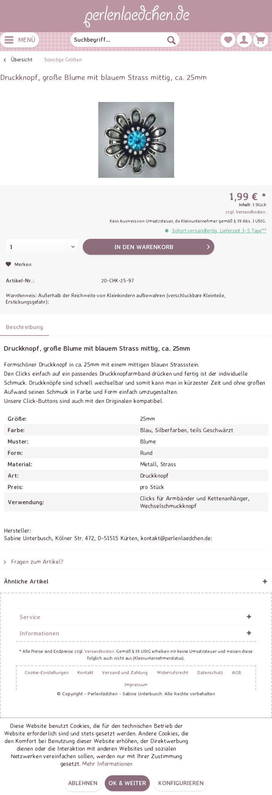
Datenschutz (210, 672)
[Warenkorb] (260, 39)
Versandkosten (99, 651)
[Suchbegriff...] (125, 39)
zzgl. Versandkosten (245, 212)
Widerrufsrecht (172, 672)
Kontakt (85, 672)
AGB (236, 672)
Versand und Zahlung (125, 672)
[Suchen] (171, 39)
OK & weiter (127, 783)
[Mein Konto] (244, 39)
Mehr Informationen (107, 763)
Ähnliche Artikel (26, 581)
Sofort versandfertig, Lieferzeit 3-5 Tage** (219, 230)
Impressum (136, 684)
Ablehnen (82, 783)
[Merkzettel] (228, 39)
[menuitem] (19, 39)
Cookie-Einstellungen (47, 672)
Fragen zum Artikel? (33, 561)
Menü (20, 39)
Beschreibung (24, 327)
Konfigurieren (180, 783)
